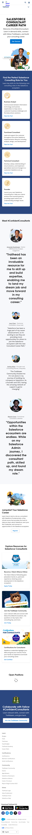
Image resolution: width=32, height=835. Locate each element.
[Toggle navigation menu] (28, 7)
